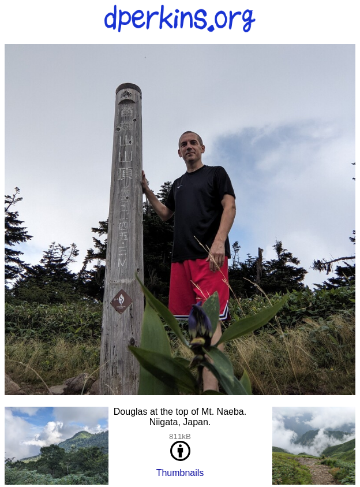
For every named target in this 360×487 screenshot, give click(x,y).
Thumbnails (180, 473)
